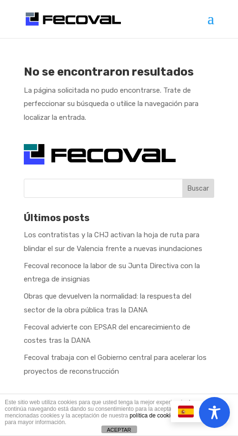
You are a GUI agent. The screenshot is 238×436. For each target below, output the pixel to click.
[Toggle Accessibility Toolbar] (214, 412)
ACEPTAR (119, 430)
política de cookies (153, 415)
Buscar (198, 188)
